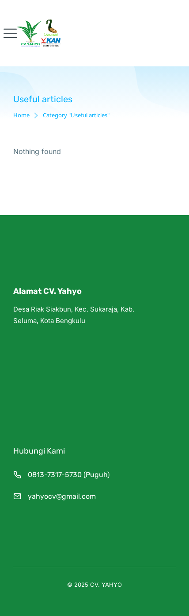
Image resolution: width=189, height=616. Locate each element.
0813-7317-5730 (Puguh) (69, 474)
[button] (10, 33)
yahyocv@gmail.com (62, 496)
